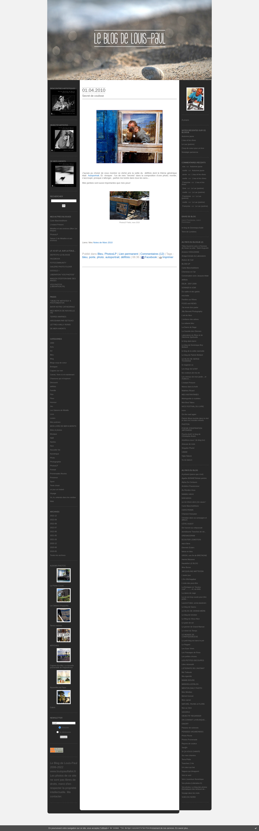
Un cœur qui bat (188, 767)
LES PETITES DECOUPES (193, 660)
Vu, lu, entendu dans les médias (63, 497)
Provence (54, 478)
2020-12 (53, 543)
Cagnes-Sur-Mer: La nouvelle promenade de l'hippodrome (62, 666)
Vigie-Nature (187, 456)
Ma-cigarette (187, 676)
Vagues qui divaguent (190, 771)
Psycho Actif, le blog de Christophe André (191, 435)
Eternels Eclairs (188, 547)
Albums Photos (58, 566)
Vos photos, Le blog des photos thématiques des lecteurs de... (194, 788)
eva (183, 166)
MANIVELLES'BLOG (190, 684)
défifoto (53, 386)
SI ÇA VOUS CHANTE (191, 751)
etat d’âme (186, 544)
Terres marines (56, 626)
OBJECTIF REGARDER (191, 716)
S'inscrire (64, 728)
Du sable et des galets (191, 292)
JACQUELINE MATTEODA (193, 571)
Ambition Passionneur (190, 486)
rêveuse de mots (188, 444)
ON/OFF (185, 724)
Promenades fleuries (58, 474)
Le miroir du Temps (189, 631)
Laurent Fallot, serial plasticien (194, 603)
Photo (52, 458)
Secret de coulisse (93, 95)
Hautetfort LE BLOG (190, 563)
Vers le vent (186, 775)
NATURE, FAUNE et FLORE (193, 704)
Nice (52, 446)
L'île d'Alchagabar (189, 579)
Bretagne (53, 367)
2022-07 (53, 528)
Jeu (51, 406)
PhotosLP (54, 234)
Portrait (53, 470)
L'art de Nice (187, 315)
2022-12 (53, 516)
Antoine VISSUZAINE (190, 252)
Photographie (55, 462)
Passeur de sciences (190, 728)
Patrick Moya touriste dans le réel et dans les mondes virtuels (195, 419)
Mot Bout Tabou (188, 402)
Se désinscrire (63, 732)
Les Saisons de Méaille (59, 410)
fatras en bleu (187, 551)
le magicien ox (187, 365)
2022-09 (53, 520)
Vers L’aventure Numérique (193, 779)
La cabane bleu (188, 323)
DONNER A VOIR (189, 288)
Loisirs (52, 418)
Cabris (52, 707)
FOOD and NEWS (189, 303)
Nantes (53, 442)
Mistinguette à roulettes (191, 398)
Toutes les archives (58, 555)
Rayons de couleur (189, 744)
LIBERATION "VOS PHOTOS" (62, 275)
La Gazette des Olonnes (191, 331)
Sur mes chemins (189, 755)
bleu (85, 257)
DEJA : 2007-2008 (189, 284)
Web (52, 501)
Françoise (186, 182)
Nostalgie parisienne (190, 152)
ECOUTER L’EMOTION (191, 540)
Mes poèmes (55, 422)
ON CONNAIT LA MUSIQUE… (194, 720)
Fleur (52, 398)
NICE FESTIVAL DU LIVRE (193, 406)
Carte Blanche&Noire (58, 221)
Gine (184, 188)
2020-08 (53, 547)
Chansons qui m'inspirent (60, 379)
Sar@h (184, 747)
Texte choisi (54, 485)
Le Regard (186, 645)
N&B (52, 438)
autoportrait (112, 257)
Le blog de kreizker (189, 615)
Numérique (54, 454)
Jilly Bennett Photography (192, 311)
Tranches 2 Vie (188, 763)
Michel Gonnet (187, 696)
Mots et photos (56, 430)
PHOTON (185, 424)
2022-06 (53, 531)
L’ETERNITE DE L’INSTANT (193, 668)
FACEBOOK (55, 259)
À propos (185, 120)
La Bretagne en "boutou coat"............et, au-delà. (191, 588)
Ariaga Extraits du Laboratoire (194, 256)
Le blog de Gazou (189, 607)
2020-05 (53, 551)
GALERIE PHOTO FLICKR (61, 267)
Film (52, 394)
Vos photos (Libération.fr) (192, 783)
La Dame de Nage (189, 327)
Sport (52, 481)
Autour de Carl (187, 260)
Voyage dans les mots (191, 793)
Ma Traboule (187, 672)
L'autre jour (186, 575)
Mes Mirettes (187, 692)
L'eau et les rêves (189, 140)
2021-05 (53, 535)
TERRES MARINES (58, 317)
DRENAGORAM (188, 536)
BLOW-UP (186, 264)
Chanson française (189, 514)
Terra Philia (186, 759)
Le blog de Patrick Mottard (192, 355)
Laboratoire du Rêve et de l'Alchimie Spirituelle (192, 336)
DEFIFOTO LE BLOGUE (60, 255)
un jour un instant (57, 489)
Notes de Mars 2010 (102, 242)
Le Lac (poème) (188, 144)
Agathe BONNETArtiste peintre (194, 478)
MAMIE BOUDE (188, 680)
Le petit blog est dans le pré (193, 641)
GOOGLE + (54, 271)
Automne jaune (188, 136)
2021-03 (53, 539)
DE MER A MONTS (58, 329)
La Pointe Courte (57, 586)
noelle (184, 170)
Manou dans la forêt (190, 387)
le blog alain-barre (189, 341)
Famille (53, 390)
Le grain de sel (188, 623)
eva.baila (185, 296)
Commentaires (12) (152, 253)
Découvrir (54, 382)
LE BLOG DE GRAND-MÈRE (193, 611)
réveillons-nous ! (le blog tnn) (193, 440)
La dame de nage (189, 593)
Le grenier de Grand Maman (193, 627)
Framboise (186, 196)
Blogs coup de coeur (58, 363)
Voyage (53, 493)
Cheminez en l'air (189, 272)
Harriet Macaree (188, 559)
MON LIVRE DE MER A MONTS (63, 426)
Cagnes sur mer (56, 371)
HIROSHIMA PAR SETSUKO (62, 321)
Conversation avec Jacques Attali (195, 276)
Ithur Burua (186, 567)
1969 (52, 343)
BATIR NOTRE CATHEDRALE (62, 307)
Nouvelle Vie (55, 450)
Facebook (149, 257)
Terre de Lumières (189, 232)
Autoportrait (93, 175)
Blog (52, 359)
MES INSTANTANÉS (190, 395)
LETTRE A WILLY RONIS (60, 325)
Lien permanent (128, 253)
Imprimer (166, 257)
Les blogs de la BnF (190, 369)
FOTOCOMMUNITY (58, 263)
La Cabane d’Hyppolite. (59, 606)
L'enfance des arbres (190, 319)
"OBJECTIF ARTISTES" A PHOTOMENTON (60, 302)
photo (100, 257)
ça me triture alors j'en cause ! (194, 502)
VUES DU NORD (189, 797)
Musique (53, 434)
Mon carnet (186, 700)
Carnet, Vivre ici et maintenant (62, 375)
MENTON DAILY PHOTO (192, 688)
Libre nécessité (188, 664)
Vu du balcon (187, 460)
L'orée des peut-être (190, 583)
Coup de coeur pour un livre (193, 148)
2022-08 (53, 524)
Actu (52, 347)
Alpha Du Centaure (189, 482)
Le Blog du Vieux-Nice (191, 619)
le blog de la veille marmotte (193, 351)
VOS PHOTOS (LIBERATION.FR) (57, 285)
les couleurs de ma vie (191, 373)
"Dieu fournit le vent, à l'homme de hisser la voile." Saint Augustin (195, 247)
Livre (52, 414)
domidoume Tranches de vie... (194, 532)
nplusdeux (186, 712)
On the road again (189, 414)
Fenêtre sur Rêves (189, 299)
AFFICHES (54, 646)
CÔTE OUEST (188, 524)
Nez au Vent (187, 708)
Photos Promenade (189, 740)
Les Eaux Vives (188, 648)
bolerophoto (186, 498)
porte (92, 257)
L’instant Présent (56, 225)
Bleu (52, 355)
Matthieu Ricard (188, 391)
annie (184, 174)
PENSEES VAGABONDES (192, 732)
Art (51, 351)
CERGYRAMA (187, 510)
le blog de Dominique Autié (192, 228)
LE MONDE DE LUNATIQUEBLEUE (190, 636)
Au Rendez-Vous (188, 490)
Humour (53, 402)
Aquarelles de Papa (58, 687)
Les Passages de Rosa (191, 652)
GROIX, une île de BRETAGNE (194, 555)
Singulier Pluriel (188, 448)
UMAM (184, 452)
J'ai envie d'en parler (190, 307)
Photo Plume (187, 736)
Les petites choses (189, 656)
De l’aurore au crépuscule (192, 528)
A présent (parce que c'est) (192, 474)
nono (184, 410)
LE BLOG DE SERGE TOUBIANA (190, 360)
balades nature (188, 494)
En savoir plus (181, 828)
